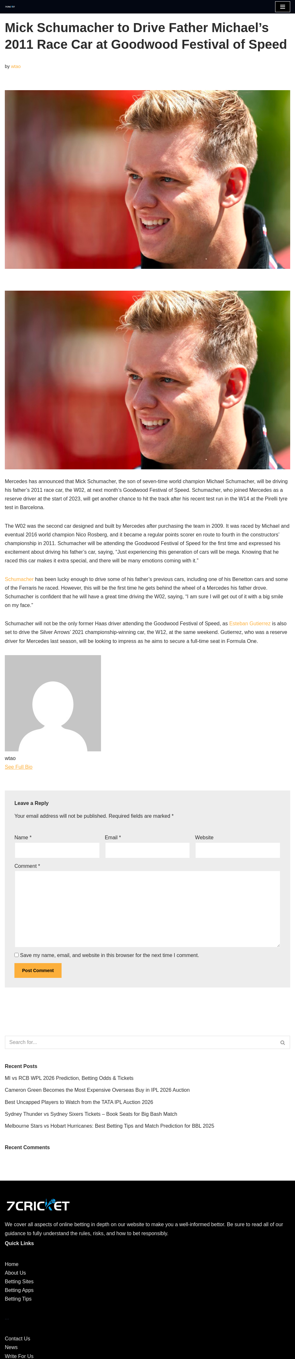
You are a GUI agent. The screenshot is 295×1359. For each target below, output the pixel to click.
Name (22, 837)
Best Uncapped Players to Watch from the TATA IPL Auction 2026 (79, 1102)
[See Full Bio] (36, 767)
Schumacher (19, 579)
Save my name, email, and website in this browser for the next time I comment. (109, 955)
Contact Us (17, 1338)
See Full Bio (18, 767)
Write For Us (19, 1356)
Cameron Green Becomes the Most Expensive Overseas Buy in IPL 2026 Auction (97, 1090)
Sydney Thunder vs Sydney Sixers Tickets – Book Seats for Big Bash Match (91, 1114)
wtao (16, 66)
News (11, 1347)
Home (12, 1264)
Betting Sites (19, 1281)
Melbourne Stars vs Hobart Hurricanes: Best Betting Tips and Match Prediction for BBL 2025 (109, 1126)
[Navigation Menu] (282, 6)
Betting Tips (18, 1299)
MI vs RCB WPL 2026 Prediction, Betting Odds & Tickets (69, 1078)
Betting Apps (19, 1290)
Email (113, 837)
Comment (27, 866)
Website (204, 837)
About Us (15, 1273)
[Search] (140, 1042)
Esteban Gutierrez (250, 623)
